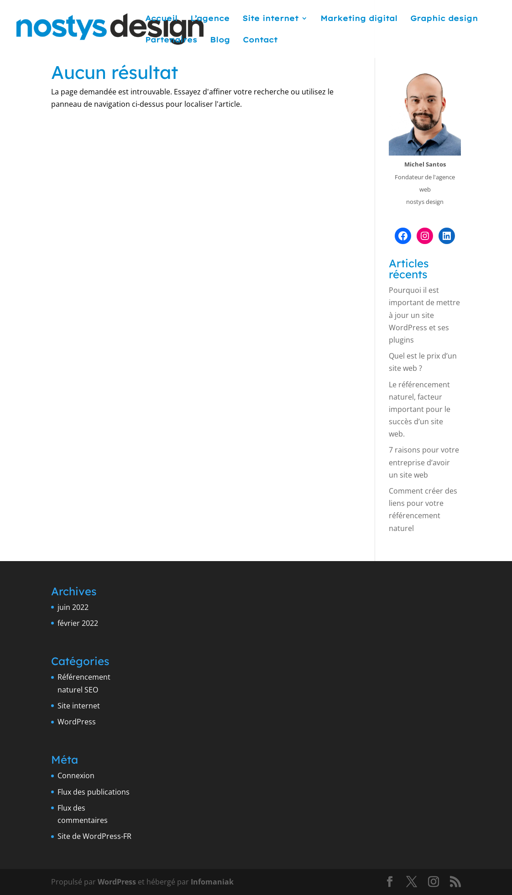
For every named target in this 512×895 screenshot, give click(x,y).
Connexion (75, 775)
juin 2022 (73, 607)
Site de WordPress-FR (94, 836)
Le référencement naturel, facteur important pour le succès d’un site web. (419, 409)
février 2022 (77, 623)
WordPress (76, 722)
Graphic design (444, 19)
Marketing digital (358, 19)
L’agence (210, 19)
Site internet (270, 19)
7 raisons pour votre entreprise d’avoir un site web (424, 462)
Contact (260, 40)
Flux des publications (93, 792)
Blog (220, 40)
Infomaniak (212, 882)
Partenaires (171, 40)
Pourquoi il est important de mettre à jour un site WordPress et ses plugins (424, 315)
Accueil (161, 19)
